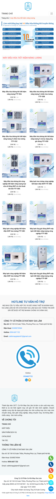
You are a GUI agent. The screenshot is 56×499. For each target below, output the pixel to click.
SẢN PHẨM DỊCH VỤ (9, 432)
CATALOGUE (6, 436)
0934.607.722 (15, 332)
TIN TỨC (5, 440)
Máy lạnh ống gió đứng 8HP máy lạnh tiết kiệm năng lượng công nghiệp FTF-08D (41, 231)
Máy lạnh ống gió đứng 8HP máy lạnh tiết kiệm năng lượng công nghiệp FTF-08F (41, 276)
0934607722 (28, 376)
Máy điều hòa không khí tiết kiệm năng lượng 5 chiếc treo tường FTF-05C (14, 138)
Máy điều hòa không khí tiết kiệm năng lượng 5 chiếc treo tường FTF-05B (42, 94)
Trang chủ (5, 18)
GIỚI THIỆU (6, 428)
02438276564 (17, 328)
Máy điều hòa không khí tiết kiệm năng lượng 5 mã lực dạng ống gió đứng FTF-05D (42, 138)
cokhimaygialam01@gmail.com (20, 336)
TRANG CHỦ (7, 13)
